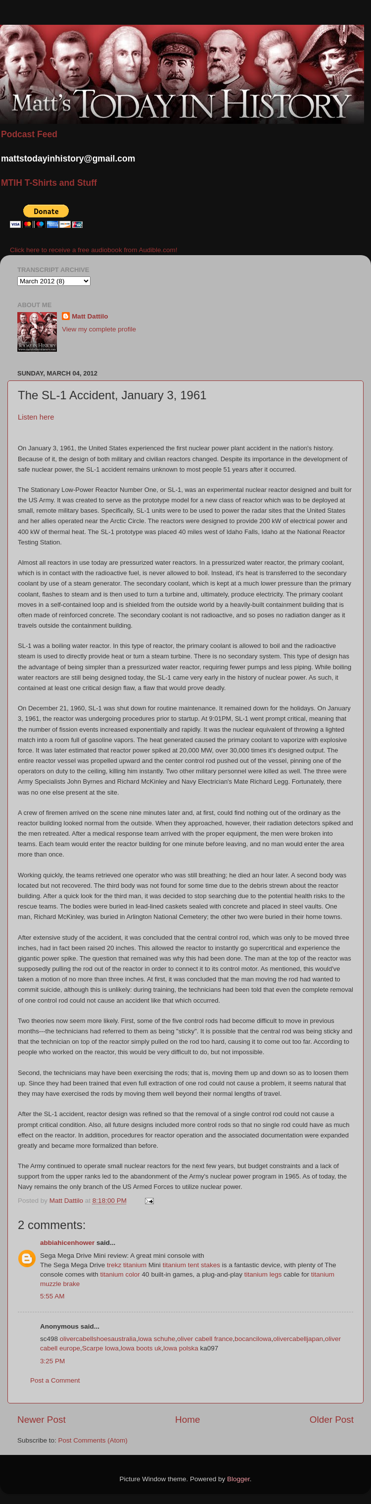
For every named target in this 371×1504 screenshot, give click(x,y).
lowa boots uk (141, 1348)
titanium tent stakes (191, 1265)
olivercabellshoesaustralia (98, 1339)
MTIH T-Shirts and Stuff (49, 183)
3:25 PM (52, 1361)
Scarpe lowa (100, 1348)
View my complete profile (99, 329)
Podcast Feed (29, 134)
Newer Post (41, 1419)
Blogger (238, 1479)
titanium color (120, 1274)
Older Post (332, 1419)
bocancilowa (252, 1339)
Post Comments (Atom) (93, 1440)
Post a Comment (55, 1380)
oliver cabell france (205, 1339)
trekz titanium (126, 1265)
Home (187, 1419)
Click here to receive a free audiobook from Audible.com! (93, 250)
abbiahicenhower (67, 1242)
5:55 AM (52, 1296)
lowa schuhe (156, 1339)
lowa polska (180, 1348)
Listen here (36, 417)
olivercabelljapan (298, 1339)
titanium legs (263, 1274)
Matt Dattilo (90, 316)
